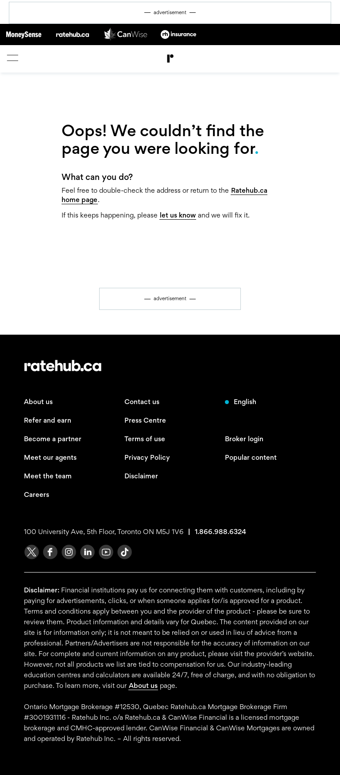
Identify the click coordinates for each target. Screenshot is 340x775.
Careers (36, 494)
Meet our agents (50, 457)
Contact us (141, 401)
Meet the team (48, 476)
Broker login (244, 439)
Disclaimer (141, 476)
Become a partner (52, 439)
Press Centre (145, 420)
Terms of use (144, 439)
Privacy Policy (147, 457)
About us (38, 401)
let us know (178, 215)
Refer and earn (47, 420)
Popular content (251, 457)
